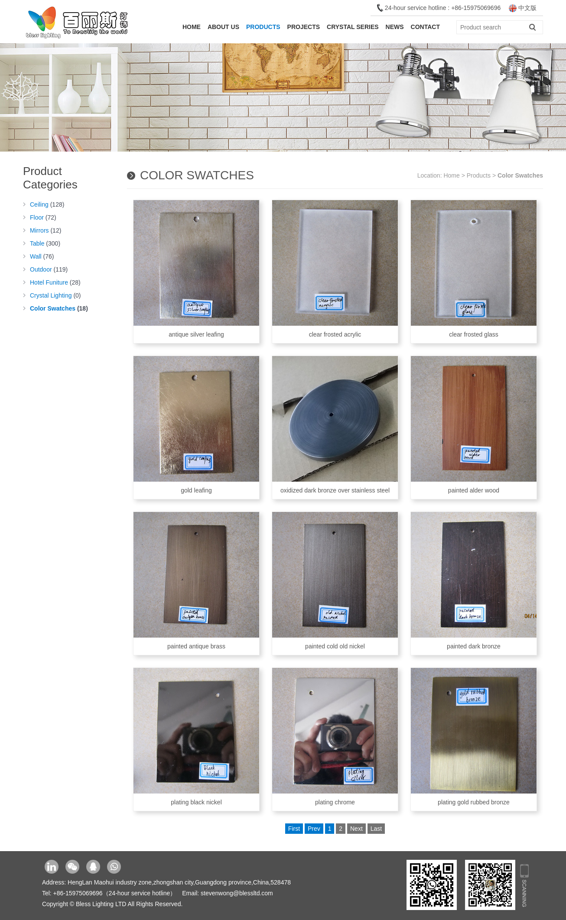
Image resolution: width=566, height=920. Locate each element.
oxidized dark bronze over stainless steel (335, 425)
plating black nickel (196, 737)
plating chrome (335, 737)
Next (356, 828)
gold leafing (196, 425)
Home (191, 26)
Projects (303, 26)
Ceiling (47, 204)
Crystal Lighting (55, 295)
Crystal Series (353, 26)
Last (376, 828)
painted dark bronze (474, 581)
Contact (425, 26)
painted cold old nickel (335, 581)
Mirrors (45, 230)
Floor (43, 217)
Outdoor (49, 269)
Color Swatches (59, 308)
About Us (223, 26)
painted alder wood (474, 425)
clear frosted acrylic (335, 269)
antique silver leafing (196, 269)
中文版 (523, 7)
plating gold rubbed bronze (474, 737)
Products (263, 26)
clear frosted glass (474, 269)
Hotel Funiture (55, 282)
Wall (42, 256)
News (395, 26)
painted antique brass (196, 581)
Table (45, 243)
